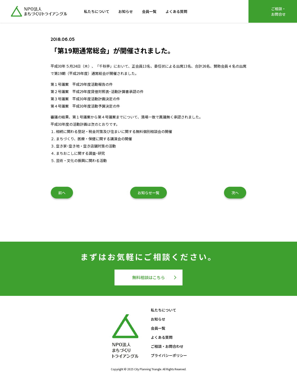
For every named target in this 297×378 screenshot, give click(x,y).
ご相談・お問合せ (278, 11)
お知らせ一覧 (148, 192)
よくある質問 (176, 11)
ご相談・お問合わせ (167, 346)
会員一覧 (149, 11)
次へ (235, 192)
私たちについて (96, 11)
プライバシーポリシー (169, 355)
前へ (62, 192)
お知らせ (125, 11)
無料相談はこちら (148, 277)
